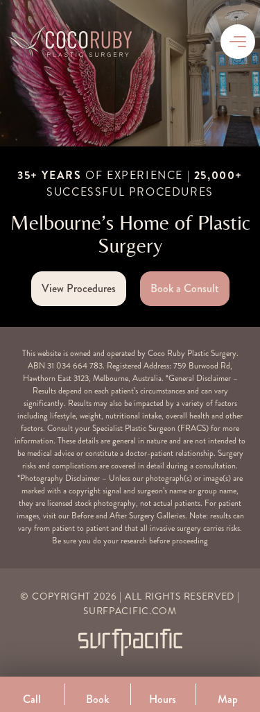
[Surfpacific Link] (130, 642)
